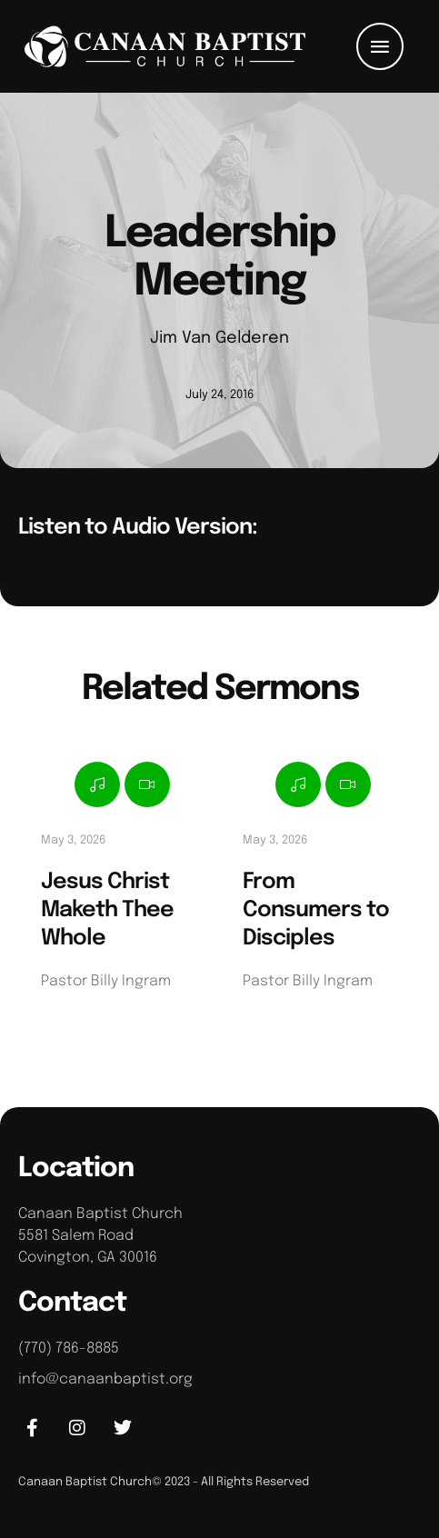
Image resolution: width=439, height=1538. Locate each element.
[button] (380, 46)
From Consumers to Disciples (316, 910)
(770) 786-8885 (68, 1348)
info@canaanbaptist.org (105, 1379)
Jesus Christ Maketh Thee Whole (107, 910)
